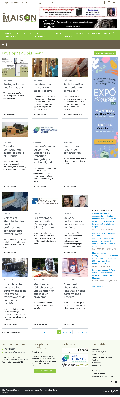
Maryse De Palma (98, 355)
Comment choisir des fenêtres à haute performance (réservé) (74, 291)
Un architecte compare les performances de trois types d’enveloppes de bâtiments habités (14, 294)
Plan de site (96, 371)
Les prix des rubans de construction (72, 149)
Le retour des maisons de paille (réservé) (43, 87)
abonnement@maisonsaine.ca (15, 352)
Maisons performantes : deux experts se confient (74, 222)
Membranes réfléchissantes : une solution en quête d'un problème (44, 291)
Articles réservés (40, 35)
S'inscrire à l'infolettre (105, 53)
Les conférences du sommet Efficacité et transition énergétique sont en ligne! (44, 154)
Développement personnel (102, 357)
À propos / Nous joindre (14, 3)
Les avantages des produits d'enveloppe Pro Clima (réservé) (44, 222)
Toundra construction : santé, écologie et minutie (13, 151)
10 (82, 332)
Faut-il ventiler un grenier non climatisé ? (73, 87)
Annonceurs (96, 366)
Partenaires (96, 363)
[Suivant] (86, 332)
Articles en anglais (99, 352)
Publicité (95, 360)
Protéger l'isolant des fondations (15, 86)
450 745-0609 (10, 349)
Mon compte (31, 3)
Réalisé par (106, 391)
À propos (95, 349)
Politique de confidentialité (102, 376)
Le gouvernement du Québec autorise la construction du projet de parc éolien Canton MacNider (103, 274)
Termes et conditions (100, 374)
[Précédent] (44, 332)
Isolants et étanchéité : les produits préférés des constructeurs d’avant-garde (13, 226)
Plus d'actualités (98, 287)
